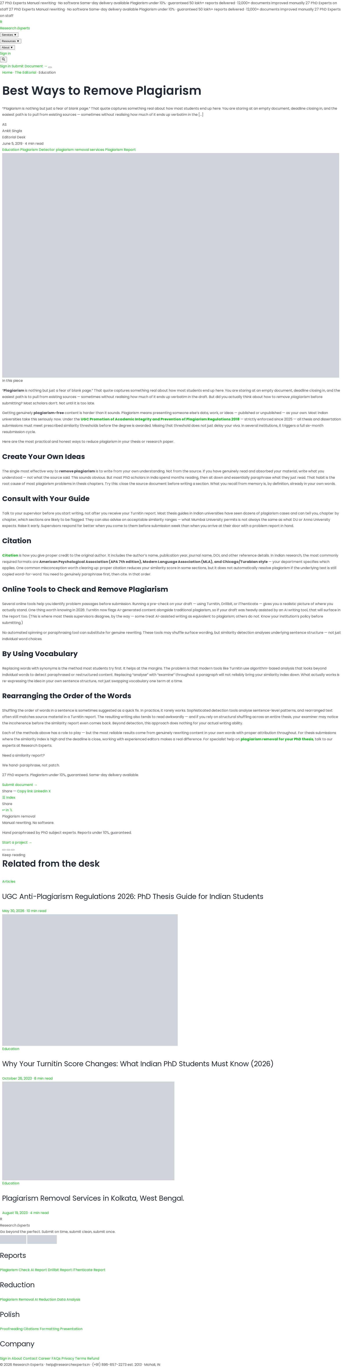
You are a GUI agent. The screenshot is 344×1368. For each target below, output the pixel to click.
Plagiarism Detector (38, 149)
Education (11, 149)
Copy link (25, 791)
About (7, 47)
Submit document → (20, 784)
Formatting (49, 1328)
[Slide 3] (12, 849)
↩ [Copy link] (3, 810)
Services (9, 34)
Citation (10, 555)
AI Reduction (45, 1299)
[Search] (3, 59)
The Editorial (25, 72)
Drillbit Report (60, 1269)
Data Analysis (68, 1299)
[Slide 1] (4, 849)
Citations (31, 1328)
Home (7, 72)
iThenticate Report (89, 1269)
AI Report (39, 1269)
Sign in (5, 53)
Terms (80, 1358)
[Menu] (50, 67)
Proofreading (11, 1328)
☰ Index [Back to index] (8, 797)
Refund (93, 1358)
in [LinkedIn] (7, 810)
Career (44, 1358)
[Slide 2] (8, 849)
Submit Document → (30, 66)
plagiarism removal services (80, 149)
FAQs (56, 1358)
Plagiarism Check (15, 1269)
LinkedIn (41, 791)
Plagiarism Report (120, 149)
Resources (11, 41)
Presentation (71, 1328)
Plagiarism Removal (17, 1299)
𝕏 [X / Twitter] (11, 810)
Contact (30, 1358)
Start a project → (17, 842)
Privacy (67, 1358)
